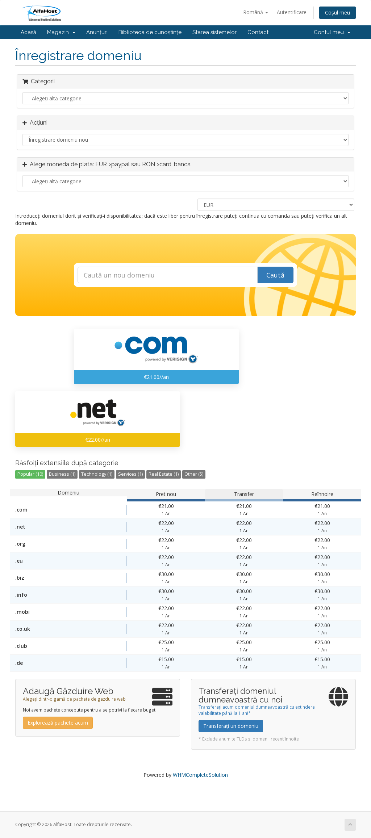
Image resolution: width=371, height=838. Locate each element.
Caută (275, 275)
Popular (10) (30, 474)
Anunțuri (97, 32)
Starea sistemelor (214, 32)
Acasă (28, 32)
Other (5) (193, 474)
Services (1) (130, 474)
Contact (257, 32)
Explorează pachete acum (58, 722)
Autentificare (292, 12)
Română (255, 12)
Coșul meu (337, 12)
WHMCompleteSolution (200, 774)
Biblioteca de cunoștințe (150, 32)
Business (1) (62, 474)
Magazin (61, 32)
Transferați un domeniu (230, 725)
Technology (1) (96, 474)
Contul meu (332, 32)
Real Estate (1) (164, 474)
